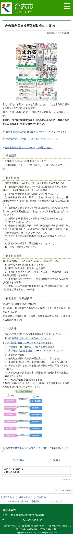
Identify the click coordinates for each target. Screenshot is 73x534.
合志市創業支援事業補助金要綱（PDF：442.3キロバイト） (35, 131)
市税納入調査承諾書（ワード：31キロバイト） (35, 350)
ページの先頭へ (65, 490)
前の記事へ (18, 460)
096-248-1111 (13, 520)
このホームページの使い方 (14, 501)
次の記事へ (54, 460)
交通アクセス (7, 497)
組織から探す (25, 497)
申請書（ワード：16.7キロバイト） (29, 338)
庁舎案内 (41, 497)
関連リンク (38, 501)
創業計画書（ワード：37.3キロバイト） (30, 342)
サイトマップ (55, 501)
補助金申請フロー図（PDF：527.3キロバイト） (30, 138)
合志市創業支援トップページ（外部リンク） (28, 147)
